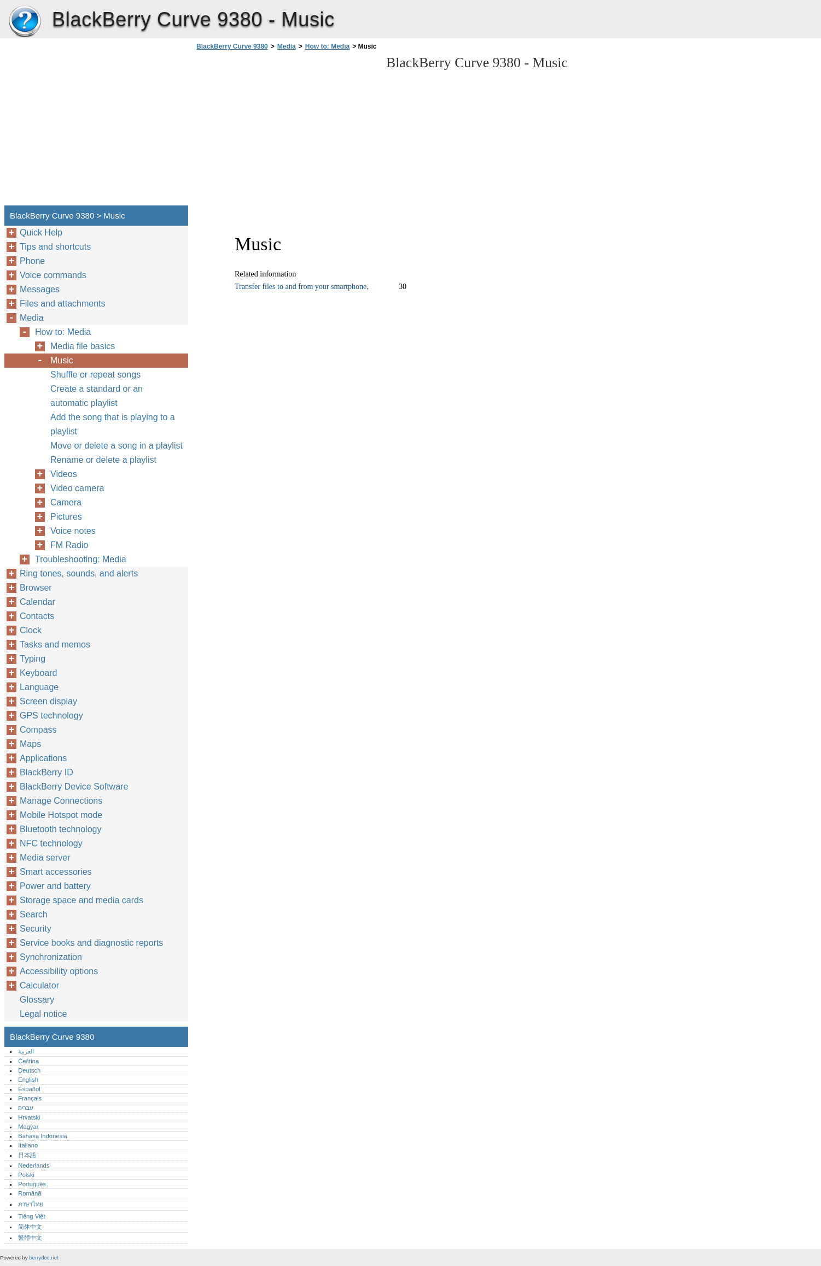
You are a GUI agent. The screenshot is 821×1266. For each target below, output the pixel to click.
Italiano (28, 1145)
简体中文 (30, 1226)
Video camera (77, 488)
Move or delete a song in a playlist (116, 445)
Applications (43, 758)
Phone (32, 261)
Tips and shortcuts (55, 246)
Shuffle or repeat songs (95, 374)
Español (29, 1089)
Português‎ (32, 1184)
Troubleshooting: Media (80, 559)
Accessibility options (59, 971)
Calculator (39, 985)
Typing (32, 658)
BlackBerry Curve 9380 (24, 21)
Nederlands (33, 1165)
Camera (65, 502)
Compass (38, 729)
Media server (45, 857)
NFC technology (51, 843)
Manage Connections (61, 800)
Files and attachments (63, 303)
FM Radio (69, 545)
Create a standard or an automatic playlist (96, 396)
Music (61, 360)
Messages (40, 289)
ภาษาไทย (30, 1204)
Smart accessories (56, 871)
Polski (26, 1174)
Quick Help (41, 232)
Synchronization (51, 957)
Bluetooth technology (60, 829)
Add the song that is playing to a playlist (112, 424)
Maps (30, 744)
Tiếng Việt (31, 1216)
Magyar (28, 1126)
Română (29, 1193)
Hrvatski (29, 1117)
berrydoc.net (43, 1258)
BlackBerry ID (46, 772)
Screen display (48, 701)
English (28, 1079)
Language (39, 687)
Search (34, 914)
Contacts (37, 616)
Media (286, 46)
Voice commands (53, 275)
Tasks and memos (55, 644)
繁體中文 (30, 1237)
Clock (31, 630)
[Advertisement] (285, 131)
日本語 (27, 1155)
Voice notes (73, 530)
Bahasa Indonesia (42, 1136)
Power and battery (55, 886)
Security (35, 928)
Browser (36, 587)
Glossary (37, 999)
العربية (26, 1051)
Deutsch (29, 1070)
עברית (25, 1107)
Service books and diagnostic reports (91, 942)
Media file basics (82, 346)
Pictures (66, 516)
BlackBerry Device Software (74, 786)
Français (30, 1098)
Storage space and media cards (81, 900)
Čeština (28, 1061)
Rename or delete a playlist (103, 459)
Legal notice (43, 1013)
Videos (63, 474)
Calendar (37, 601)
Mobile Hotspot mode (61, 815)
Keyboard (38, 673)
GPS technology (51, 715)
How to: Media (327, 46)
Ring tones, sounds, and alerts (79, 573)
